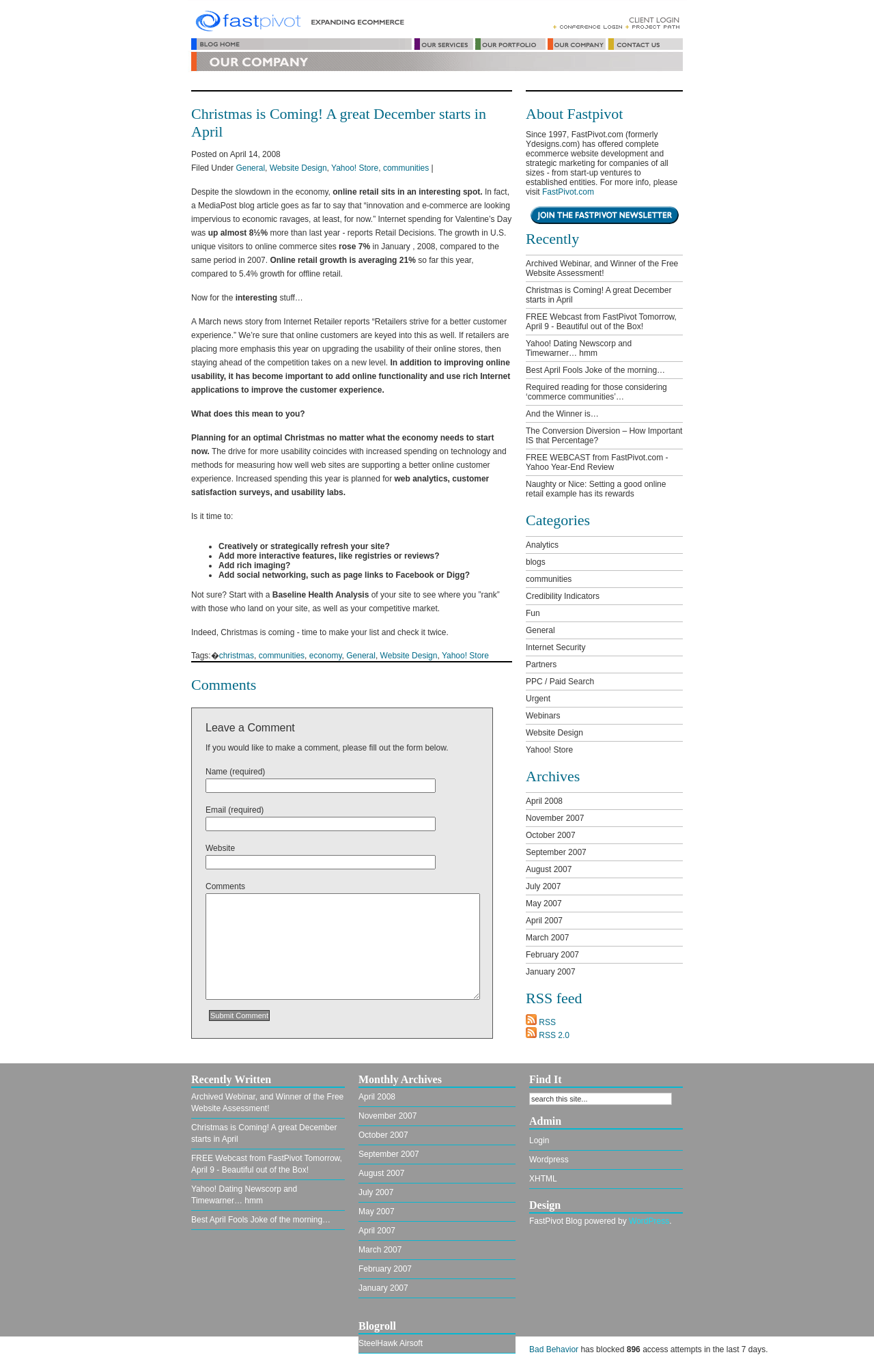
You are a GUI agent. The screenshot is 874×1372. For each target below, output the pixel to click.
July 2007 (543, 886)
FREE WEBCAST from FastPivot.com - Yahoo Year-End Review (597, 462)
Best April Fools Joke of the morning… (595, 370)
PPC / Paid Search (560, 681)
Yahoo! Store (354, 168)
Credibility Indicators (563, 596)
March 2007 (547, 937)
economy (325, 655)
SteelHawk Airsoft (390, 1353)
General (250, 168)
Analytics (542, 545)
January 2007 (551, 972)
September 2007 (556, 852)
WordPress (649, 1230)
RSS (541, 1022)
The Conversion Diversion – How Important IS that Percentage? (604, 435)
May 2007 (544, 903)
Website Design (298, 168)
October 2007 (551, 835)
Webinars (543, 715)
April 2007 (544, 920)
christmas (236, 655)
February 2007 (552, 955)
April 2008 (544, 801)
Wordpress (549, 1169)
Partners (541, 664)
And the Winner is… (562, 414)
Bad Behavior (553, 1359)
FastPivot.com (568, 192)
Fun (533, 613)
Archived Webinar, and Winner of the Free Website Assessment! (602, 268)
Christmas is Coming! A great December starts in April (598, 295)
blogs (536, 562)
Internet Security (555, 647)
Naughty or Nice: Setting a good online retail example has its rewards (596, 489)
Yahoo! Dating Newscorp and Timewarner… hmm (579, 348)
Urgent (538, 698)
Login (539, 1150)
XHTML (543, 1188)
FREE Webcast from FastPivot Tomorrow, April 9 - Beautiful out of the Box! (601, 321)
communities (406, 168)
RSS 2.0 (547, 1035)
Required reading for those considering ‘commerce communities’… (596, 392)
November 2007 (555, 818)
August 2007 (549, 869)
